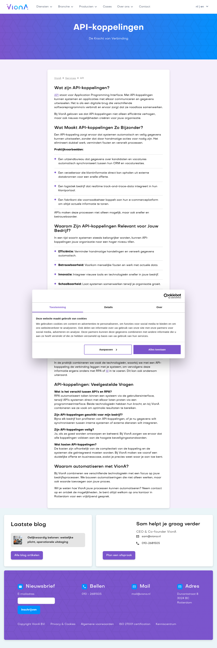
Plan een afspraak (119, 555)
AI (107, 371)
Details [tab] (108, 307)
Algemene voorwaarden (97, 624)
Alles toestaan (157, 349)
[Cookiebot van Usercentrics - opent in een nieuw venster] (166, 296)
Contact (144, 6)
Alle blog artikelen (26, 555)
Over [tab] (159, 307)
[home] (17, 6)
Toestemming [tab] (57, 307)
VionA (57, 78)
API (56, 95)
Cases (107, 6)
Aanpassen (108, 349)
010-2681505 (151, 543)
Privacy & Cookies (63, 624)
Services (70, 78)
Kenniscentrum (166, 624)
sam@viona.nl (151, 536)
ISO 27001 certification (134, 624)
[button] (44, 7)
